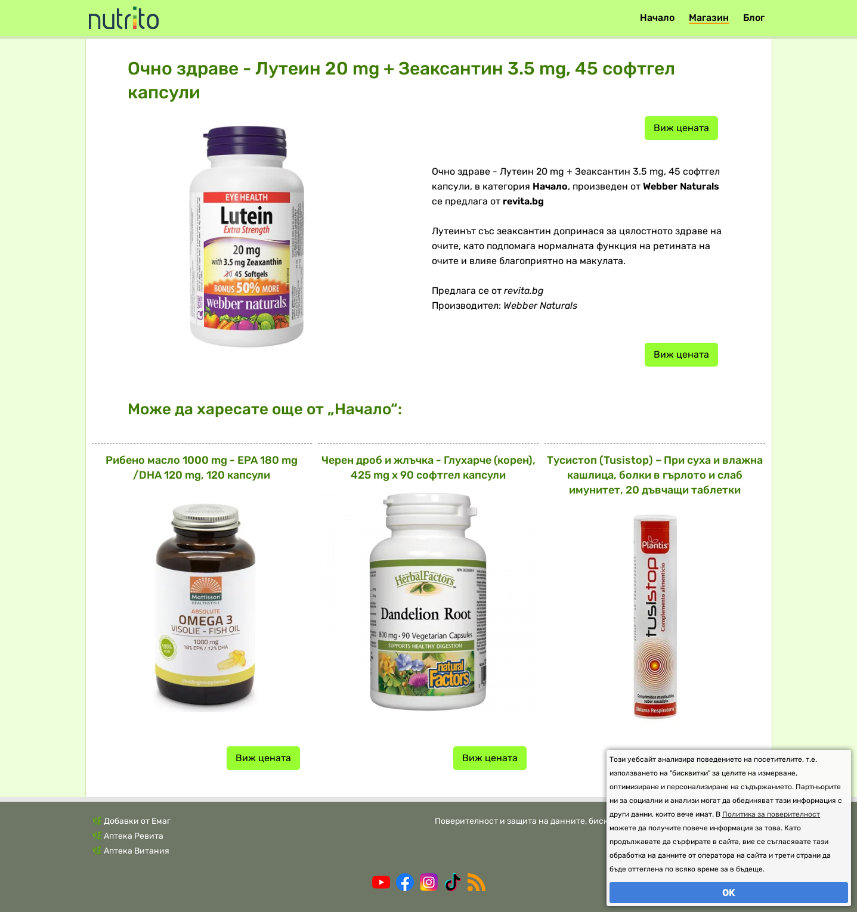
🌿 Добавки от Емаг (131, 821)
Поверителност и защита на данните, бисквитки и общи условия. (568, 821)
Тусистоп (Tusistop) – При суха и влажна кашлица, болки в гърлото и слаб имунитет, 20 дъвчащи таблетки (655, 475)
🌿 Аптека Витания (130, 851)
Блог (754, 17)
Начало (657, 17)
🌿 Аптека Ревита (127, 836)
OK (728, 892)
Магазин (709, 17)
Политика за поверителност (771, 814)
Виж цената (681, 128)
